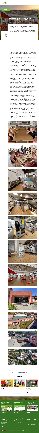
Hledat (37, 3)
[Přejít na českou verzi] (2, 430)
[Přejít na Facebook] (32, 408)
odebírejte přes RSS (27, 370)
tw (22, 372)
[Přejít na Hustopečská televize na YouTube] (19, 408)
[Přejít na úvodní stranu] (6, 3)
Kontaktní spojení (4, 420)
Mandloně (28, 419)
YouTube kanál (16, 412)
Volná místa (3, 423)
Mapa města (34, 424)
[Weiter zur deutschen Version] (5, 430)
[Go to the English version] (4, 430)
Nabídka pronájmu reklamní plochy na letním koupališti (6, 389)
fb (20, 372)
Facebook (28, 412)
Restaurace (29, 420)
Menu (1, 2)
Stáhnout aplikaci (3, 412)
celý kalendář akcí (18, 422)
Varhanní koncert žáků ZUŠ (20, 420)
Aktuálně (5, 9)
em (25, 372)
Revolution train (18, 419)
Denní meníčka (29, 424)
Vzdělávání (5, 35)
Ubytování (34, 419)
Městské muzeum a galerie (33, 421)
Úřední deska (3, 419)
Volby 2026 (3, 426)
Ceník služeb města (4, 422)
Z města (6, 36)
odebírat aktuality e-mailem (15, 370)
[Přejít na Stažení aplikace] (6, 408)
